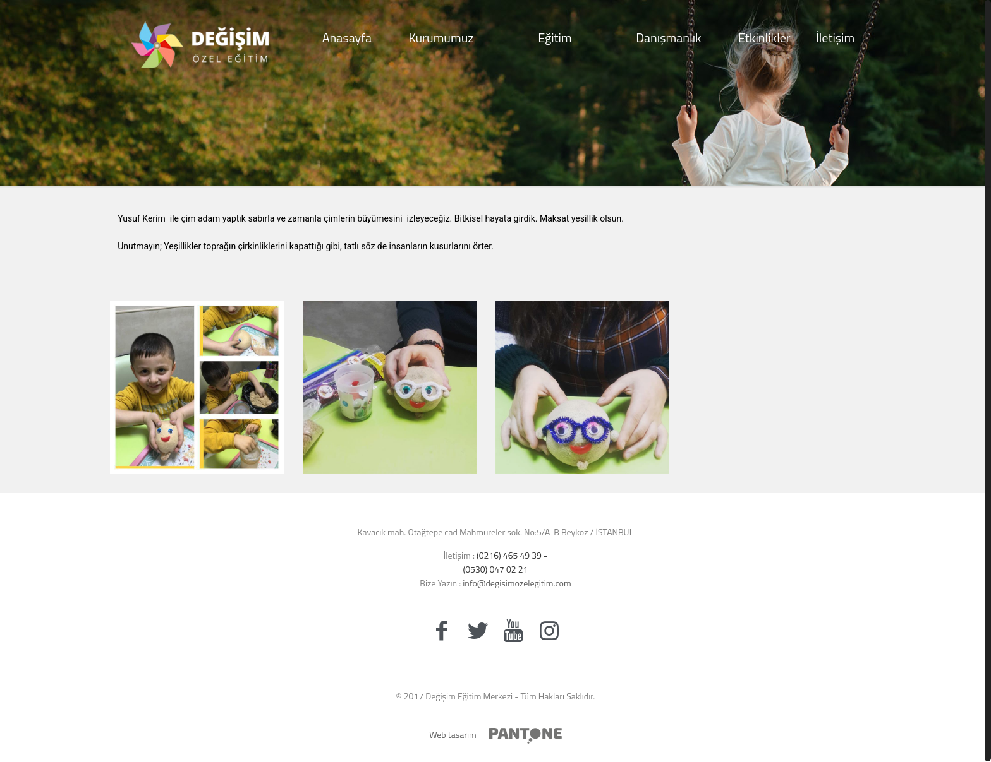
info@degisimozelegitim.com (516, 583)
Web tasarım (453, 734)
